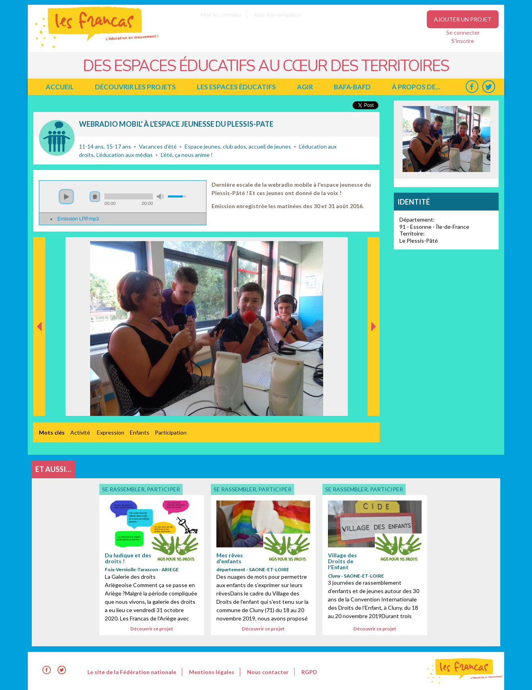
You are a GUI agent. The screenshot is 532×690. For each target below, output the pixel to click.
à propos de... (416, 87)
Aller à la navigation (277, 14)
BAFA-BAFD (352, 87)
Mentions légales (211, 672)
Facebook (472, 87)
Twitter (488, 87)
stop (94, 196)
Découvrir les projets (135, 87)
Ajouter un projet (463, 19)
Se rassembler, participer (57, 138)
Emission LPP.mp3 (78, 219)
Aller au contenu (220, 14)
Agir (305, 87)
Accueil (60, 87)
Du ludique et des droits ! (128, 558)
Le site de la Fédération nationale (131, 672)
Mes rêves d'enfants (229, 558)
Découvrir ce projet (151, 629)
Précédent (39, 403)
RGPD (309, 672)
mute (160, 196)
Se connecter (463, 32)
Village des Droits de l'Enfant (342, 561)
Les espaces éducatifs (236, 87)
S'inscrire (462, 40)
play (66, 197)
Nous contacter (268, 672)
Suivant (373, 245)
